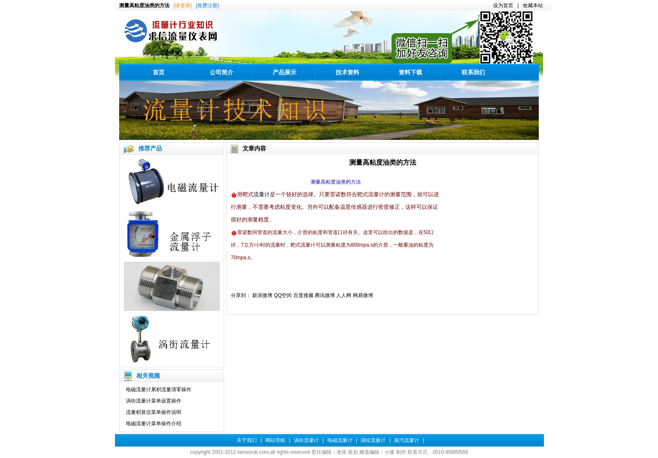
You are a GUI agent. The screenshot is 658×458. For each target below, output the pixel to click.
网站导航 (275, 440)
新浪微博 (262, 295)
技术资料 (347, 72)
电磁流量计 (339, 440)
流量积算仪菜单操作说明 (153, 412)
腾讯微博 (325, 295)
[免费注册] (207, 5)
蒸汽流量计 (406, 440)
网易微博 (363, 295)
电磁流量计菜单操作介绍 (153, 423)
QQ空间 (283, 295)
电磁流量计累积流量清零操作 (158, 389)
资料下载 (410, 72)
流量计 (261, 194)
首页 (158, 72)
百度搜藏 (303, 295)
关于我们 (247, 440)
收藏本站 (533, 5)
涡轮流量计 (373, 440)
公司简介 (221, 72)
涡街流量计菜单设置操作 (153, 401)
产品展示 (284, 72)
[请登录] (183, 5)
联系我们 (473, 72)
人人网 (343, 295)
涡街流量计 (306, 440)
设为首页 (503, 5)
